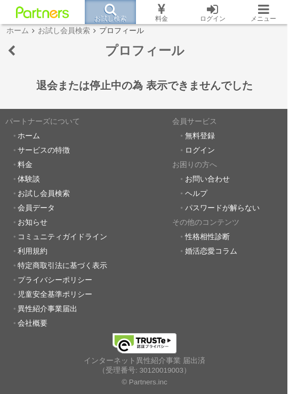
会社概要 (32, 323)
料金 (25, 165)
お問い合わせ (207, 179)
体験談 (29, 179)
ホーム (29, 136)
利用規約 (32, 251)
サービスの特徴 (44, 150)
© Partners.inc (144, 382)
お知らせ (32, 222)
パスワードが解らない (222, 208)
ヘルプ (196, 194)
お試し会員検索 (44, 194)
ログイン (200, 150)
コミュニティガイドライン (62, 237)
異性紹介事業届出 (47, 309)
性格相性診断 (207, 237)
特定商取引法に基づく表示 (62, 266)
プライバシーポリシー (55, 280)
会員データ (36, 208)
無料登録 (200, 136)
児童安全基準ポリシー (55, 294)
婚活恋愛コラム (211, 251)
